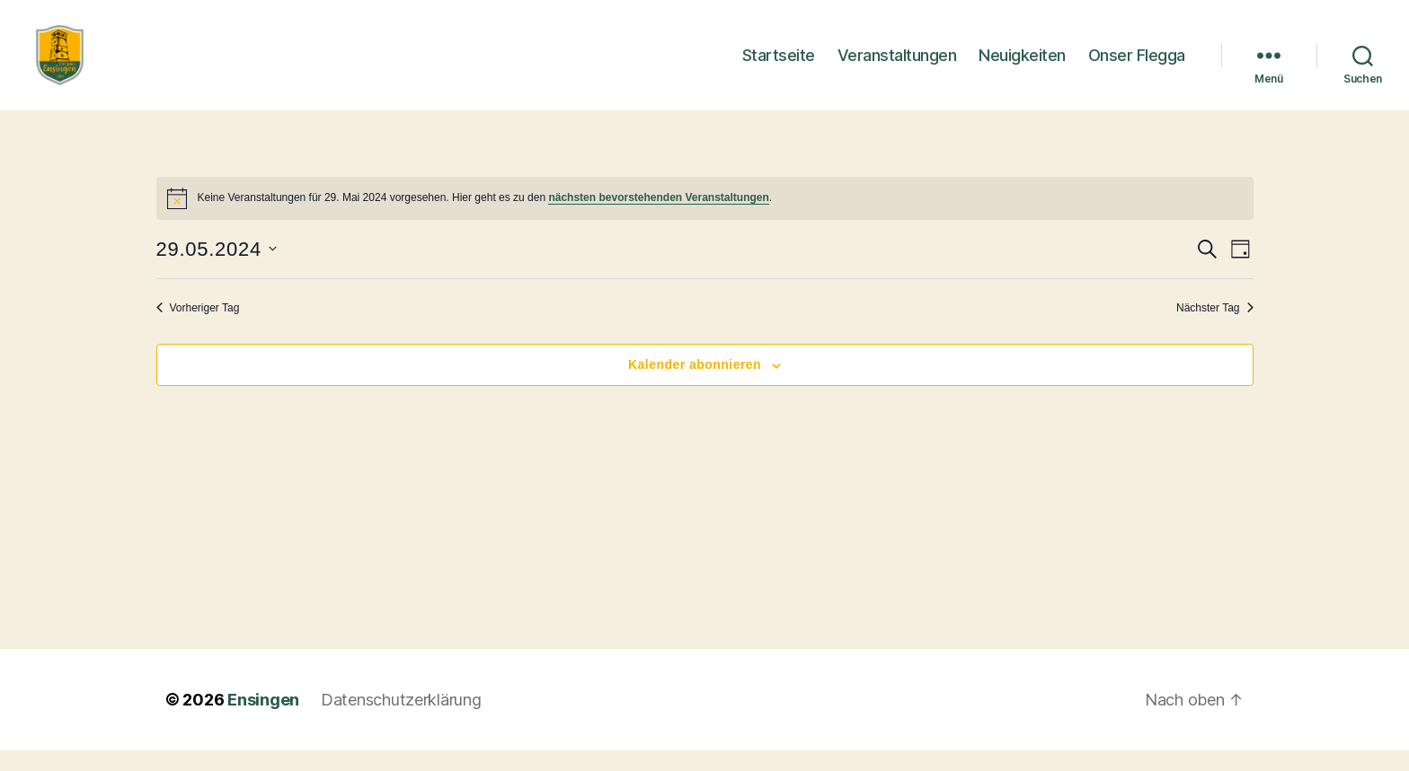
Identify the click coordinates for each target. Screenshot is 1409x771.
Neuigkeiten (1022, 65)
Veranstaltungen (897, 65)
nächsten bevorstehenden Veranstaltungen (658, 219)
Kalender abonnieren (694, 386)
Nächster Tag (1214, 328)
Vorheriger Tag (198, 328)
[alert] (705, 219)
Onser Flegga (1136, 65)
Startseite (778, 65)
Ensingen (263, 720)
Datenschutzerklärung (401, 720)
